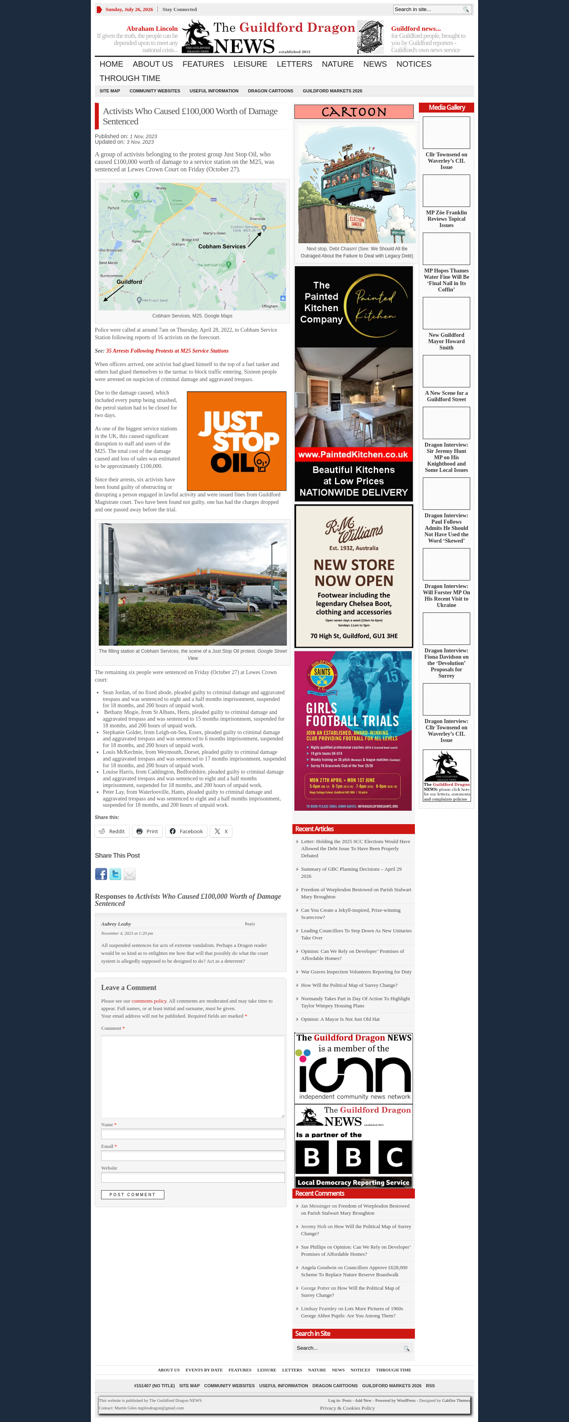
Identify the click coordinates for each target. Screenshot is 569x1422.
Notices (413, 64)
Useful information (214, 90)
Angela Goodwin (318, 1267)
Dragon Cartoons (271, 90)
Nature (338, 64)
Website (109, 1168)
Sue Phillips (313, 1247)
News (375, 64)
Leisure (251, 64)
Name (109, 1124)
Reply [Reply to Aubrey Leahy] (250, 923)
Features (203, 64)
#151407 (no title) (154, 1385)
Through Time (130, 78)
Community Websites (155, 90)
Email (109, 1146)
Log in (334, 1400)
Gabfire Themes (456, 1400)
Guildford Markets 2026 (332, 90)
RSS (430, 1385)
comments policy (149, 1001)
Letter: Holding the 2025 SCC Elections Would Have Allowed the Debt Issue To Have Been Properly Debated (355, 848)
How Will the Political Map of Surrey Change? (349, 985)
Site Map (110, 90)
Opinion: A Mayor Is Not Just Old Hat (340, 1019)
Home (111, 64)
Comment (113, 1028)
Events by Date (204, 1370)
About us (153, 64)
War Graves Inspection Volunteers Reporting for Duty (356, 972)
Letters (295, 64)
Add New (363, 1400)
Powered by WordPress (395, 1400)
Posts (346, 1400)
